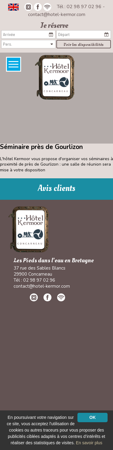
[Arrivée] (28, 34)
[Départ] (83, 34)
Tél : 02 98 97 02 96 (80, 6)
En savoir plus (89, 442)
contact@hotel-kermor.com (56, 14)
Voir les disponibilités (84, 44)
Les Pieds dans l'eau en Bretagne (54, 261)
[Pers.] (28, 44)
